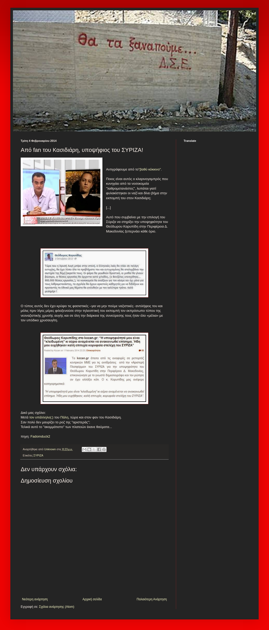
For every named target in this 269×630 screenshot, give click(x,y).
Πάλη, (64, 417)
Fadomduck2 (39, 436)
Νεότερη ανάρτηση (35, 599)
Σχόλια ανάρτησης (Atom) (56, 607)
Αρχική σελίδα (92, 599)
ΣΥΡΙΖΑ (38, 455)
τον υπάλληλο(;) (41, 417)
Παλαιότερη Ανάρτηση (152, 599)
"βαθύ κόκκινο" (149, 169)
